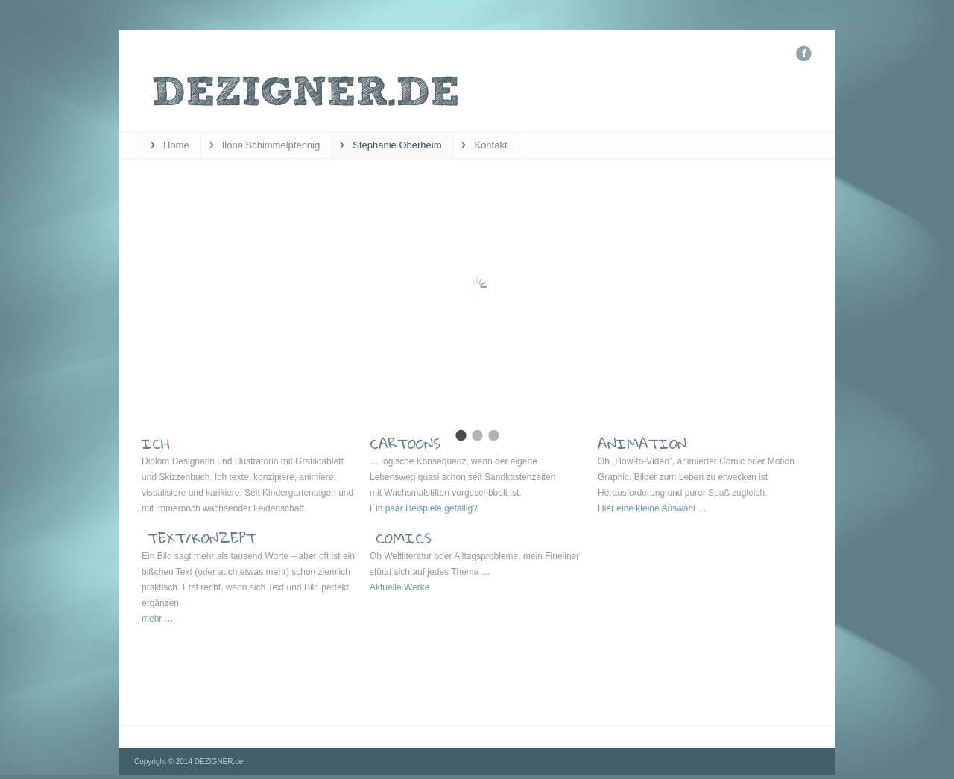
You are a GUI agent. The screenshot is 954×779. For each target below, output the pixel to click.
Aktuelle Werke (399, 587)
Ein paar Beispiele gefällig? (424, 508)
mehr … (158, 619)
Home (176, 145)
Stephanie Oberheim (397, 145)
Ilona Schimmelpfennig (271, 145)
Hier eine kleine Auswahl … (652, 508)
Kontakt (490, 145)
